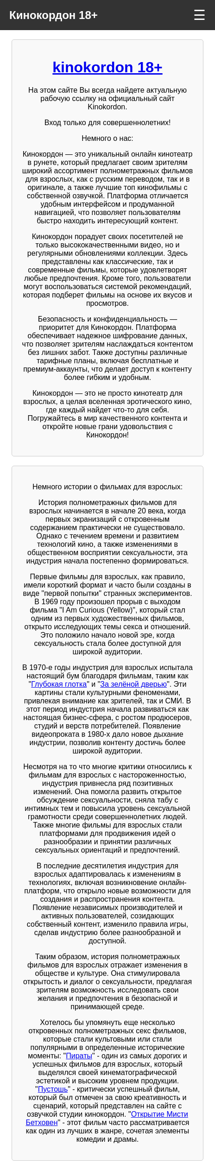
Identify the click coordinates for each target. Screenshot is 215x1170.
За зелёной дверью (133, 684)
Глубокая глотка (59, 684)
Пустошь (53, 1089)
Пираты (79, 1056)
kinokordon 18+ (107, 67)
